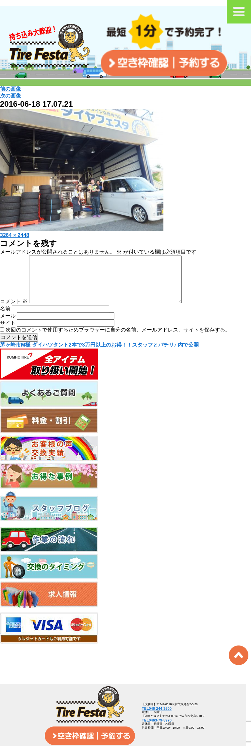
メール (8, 326)
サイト (8, 333)
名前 (5, 319)
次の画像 (10, 96)
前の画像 (10, 89)
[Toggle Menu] (239, 11)
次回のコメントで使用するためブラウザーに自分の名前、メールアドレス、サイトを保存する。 (118, 340)
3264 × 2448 (14, 235)
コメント (13, 312)
